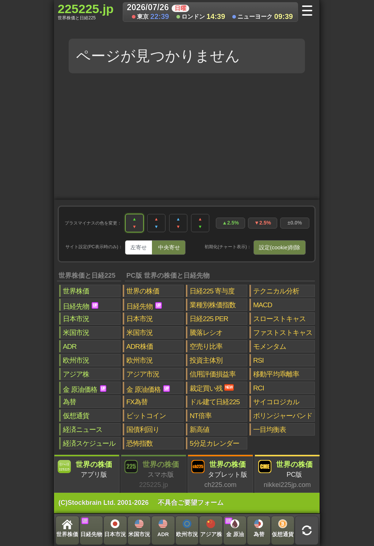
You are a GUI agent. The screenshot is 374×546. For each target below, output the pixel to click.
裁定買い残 (212, 388)
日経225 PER (209, 319)
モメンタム (269, 346)
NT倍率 (200, 416)
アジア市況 (142, 374)
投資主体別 (206, 360)
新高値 (199, 429)
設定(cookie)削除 (279, 247)
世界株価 (76, 291)
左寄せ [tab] (138, 247)
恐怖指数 (139, 443)
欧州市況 (76, 360)
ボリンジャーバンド (282, 416)
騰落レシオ (206, 332)
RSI (258, 360)
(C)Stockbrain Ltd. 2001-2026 (103, 502)
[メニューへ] (309, 11)
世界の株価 (142, 291)
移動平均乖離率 (276, 374)
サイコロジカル (276, 402)
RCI (258, 388)
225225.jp (86, 11)
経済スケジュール (89, 443)
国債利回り (142, 429)
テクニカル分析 (276, 291)
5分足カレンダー (214, 443)
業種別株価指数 (213, 305)
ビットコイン (146, 416)
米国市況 (76, 332)
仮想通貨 (76, 416)
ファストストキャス (282, 332)
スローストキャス (279, 319)
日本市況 (76, 319)
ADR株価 (139, 346)
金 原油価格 (84, 389)
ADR (69, 346)
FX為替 (137, 402)
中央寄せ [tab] (169, 247)
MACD (262, 305)
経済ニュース (82, 429)
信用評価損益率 (213, 374)
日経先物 (80, 306)
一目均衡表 (269, 429)
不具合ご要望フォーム (191, 502)
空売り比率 (206, 346)
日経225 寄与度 (212, 291)
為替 (69, 402)
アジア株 (76, 374)
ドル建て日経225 (215, 402)
